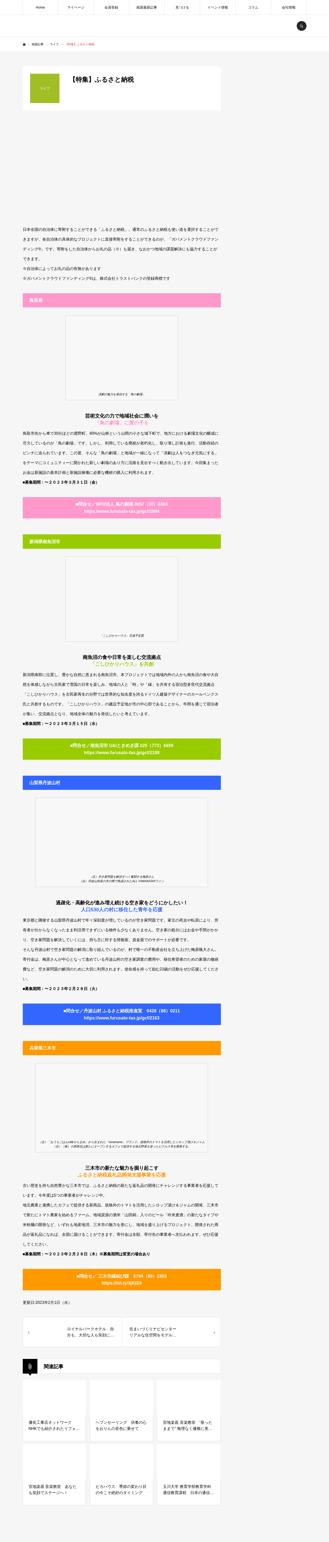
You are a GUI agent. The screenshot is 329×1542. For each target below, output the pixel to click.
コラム (253, 7)
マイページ (75, 7)
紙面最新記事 (146, 7)
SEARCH (301, 26)
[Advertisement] (269, 449)
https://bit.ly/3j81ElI (122, 1283)
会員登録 (111, 7)
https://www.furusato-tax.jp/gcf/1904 (121, 511)
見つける (182, 7)
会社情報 (288, 7)
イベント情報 (217, 7)
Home (40, 7)
